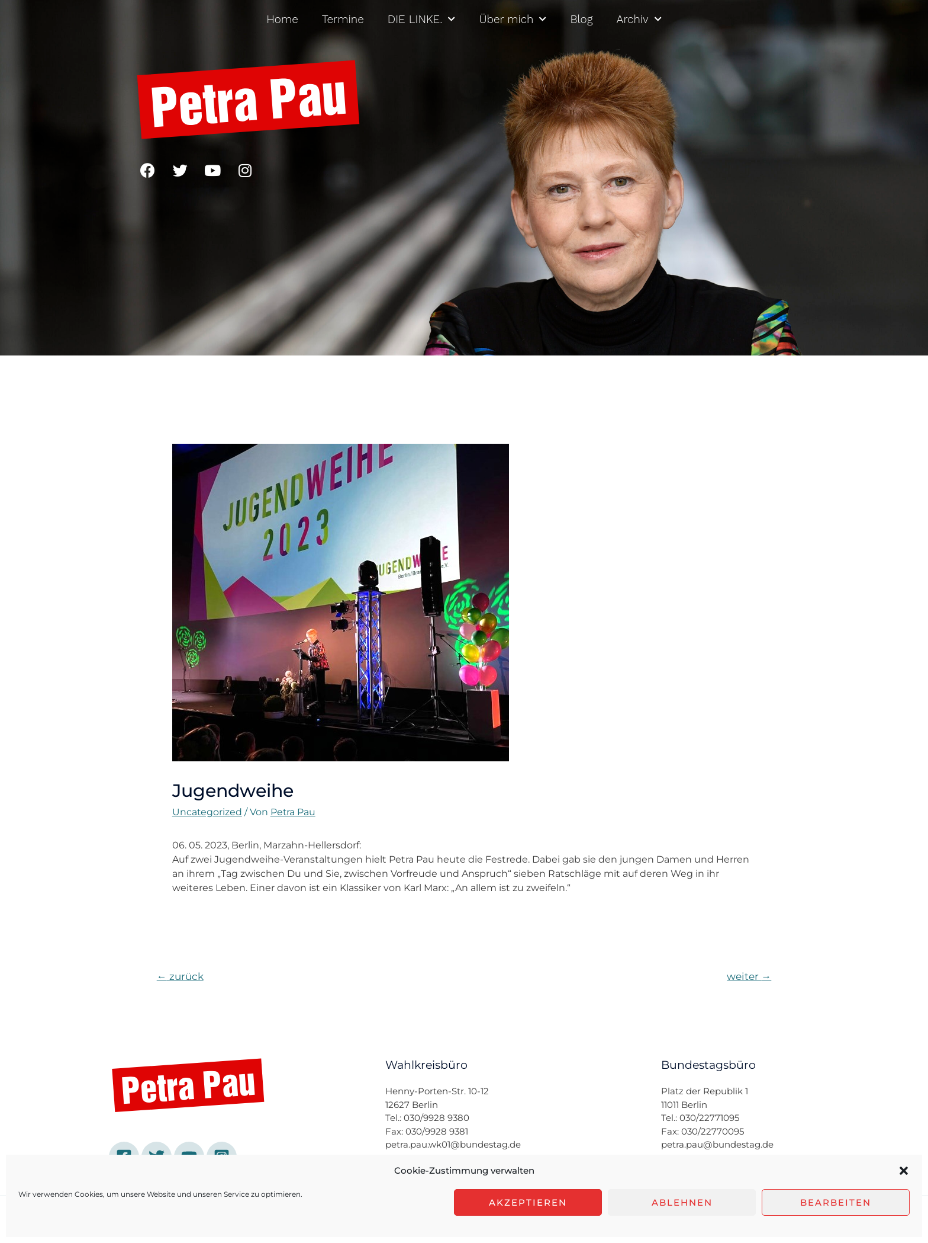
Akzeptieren (528, 1202)
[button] (904, 1171)
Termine (343, 19)
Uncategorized (207, 812)
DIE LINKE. (422, 19)
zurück (180, 976)
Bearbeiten (835, 1202)
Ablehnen (682, 1202)
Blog (581, 19)
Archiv (639, 19)
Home (282, 19)
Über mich (512, 19)
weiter (749, 976)
